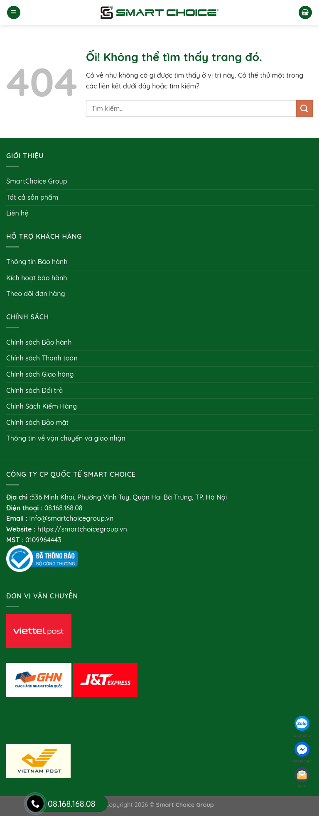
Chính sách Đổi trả (34, 390)
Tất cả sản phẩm (32, 197)
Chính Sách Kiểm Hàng (41, 406)
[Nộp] (304, 108)
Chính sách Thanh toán (42, 358)
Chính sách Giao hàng (40, 374)
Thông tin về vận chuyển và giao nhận (65, 438)
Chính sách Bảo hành (38, 342)
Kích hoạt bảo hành (36, 278)
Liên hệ (17, 213)
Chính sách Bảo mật (37, 422)
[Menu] (13, 13)
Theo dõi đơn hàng (35, 293)
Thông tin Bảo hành (37, 261)
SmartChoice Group (36, 181)
